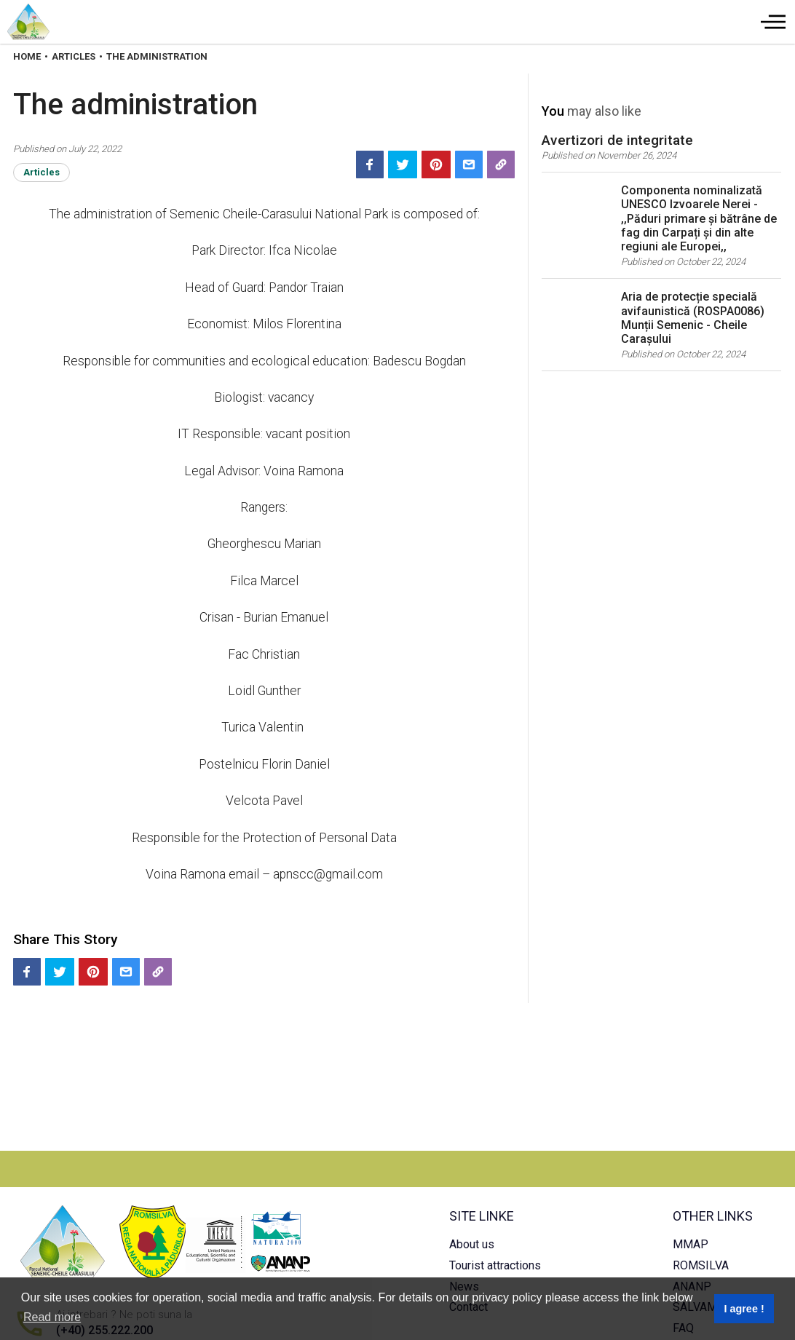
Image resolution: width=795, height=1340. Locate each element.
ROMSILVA (701, 1265)
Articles (73, 56)
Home (27, 56)
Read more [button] (52, 1317)
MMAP (690, 1244)
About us (471, 1244)
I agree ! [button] (744, 1309)
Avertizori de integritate (617, 140)
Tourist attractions (495, 1265)
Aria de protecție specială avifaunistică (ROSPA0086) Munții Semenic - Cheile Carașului (692, 318)
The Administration (156, 56)
